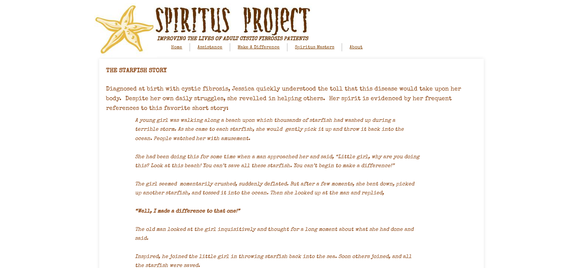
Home (176, 47)
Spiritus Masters (314, 47)
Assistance (209, 47)
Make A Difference (259, 47)
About (356, 47)
